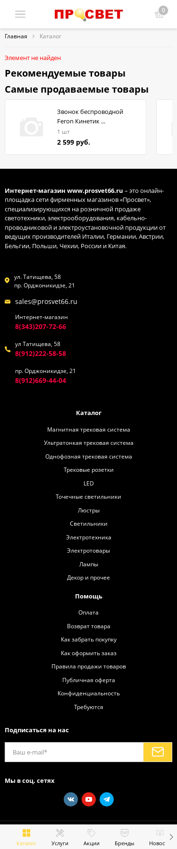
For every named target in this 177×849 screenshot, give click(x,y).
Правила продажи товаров (88, 666)
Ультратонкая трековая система (89, 442)
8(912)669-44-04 (40, 380)
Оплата (88, 612)
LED (89, 483)
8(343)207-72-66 (40, 326)
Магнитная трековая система (88, 429)
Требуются (88, 706)
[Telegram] (107, 799)
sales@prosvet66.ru (46, 301)
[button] (171, 836)
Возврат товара (88, 626)
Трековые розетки (89, 469)
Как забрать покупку (89, 639)
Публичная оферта (88, 680)
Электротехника (88, 537)
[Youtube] (89, 799)
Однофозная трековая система (88, 456)
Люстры (89, 510)
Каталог (88, 412)
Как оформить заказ (89, 653)
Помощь (88, 596)
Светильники (89, 523)
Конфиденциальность (89, 693)
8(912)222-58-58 (40, 353)
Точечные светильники (88, 496)
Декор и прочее (88, 577)
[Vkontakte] (71, 799)
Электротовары (88, 550)
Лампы (88, 564)
